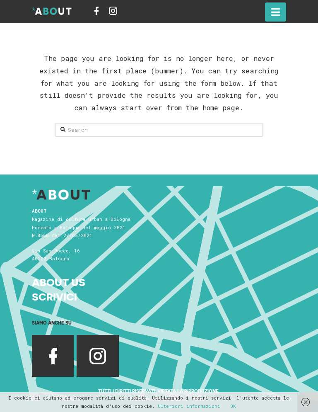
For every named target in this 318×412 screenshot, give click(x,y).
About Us (58, 281)
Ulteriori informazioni (189, 406)
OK (233, 406)
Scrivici (54, 296)
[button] (275, 12)
